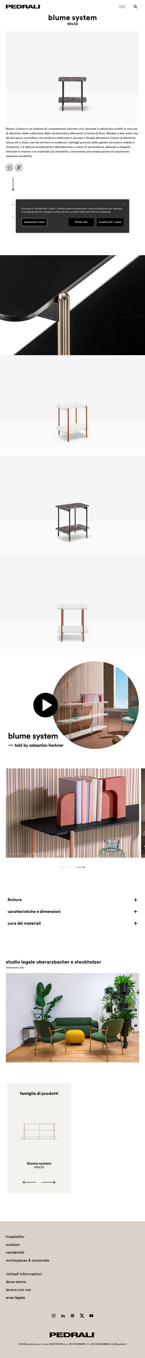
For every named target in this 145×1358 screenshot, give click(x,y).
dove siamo (16, 1281)
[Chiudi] (124, 204)
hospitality (15, 1236)
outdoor (13, 1244)
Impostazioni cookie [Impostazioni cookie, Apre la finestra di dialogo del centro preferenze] (34, 222)
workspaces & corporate (27, 1260)
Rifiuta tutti (81, 222)
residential (15, 1252)
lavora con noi (18, 1289)
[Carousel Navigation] (72, 867)
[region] (72, 216)
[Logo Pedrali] (23, 6)
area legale (15, 1297)
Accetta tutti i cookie (110, 222)
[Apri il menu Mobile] (122, 6)
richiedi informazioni (24, 1273)
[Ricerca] (135, 6)
